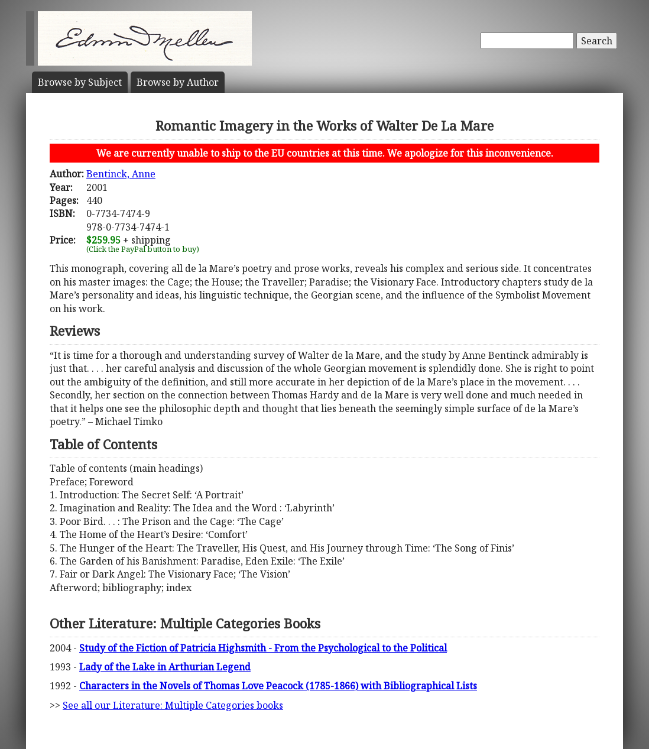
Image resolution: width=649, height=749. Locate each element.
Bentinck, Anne (120, 173)
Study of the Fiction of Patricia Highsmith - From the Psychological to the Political (263, 647)
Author (178, 82)
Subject (80, 82)
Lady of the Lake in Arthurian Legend (165, 666)
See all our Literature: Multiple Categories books (173, 705)
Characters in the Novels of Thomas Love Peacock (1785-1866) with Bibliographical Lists (278, 685)
